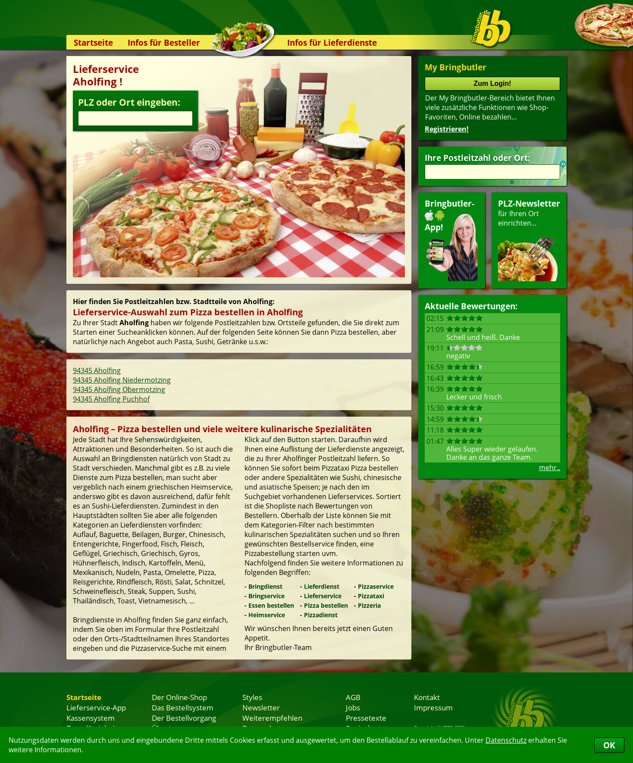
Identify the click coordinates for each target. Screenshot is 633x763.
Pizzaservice (376, 586)
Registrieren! (447, 129)
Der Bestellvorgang (184, 718)
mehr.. (549, 467)
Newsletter (261, 707)
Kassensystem (90, 718)
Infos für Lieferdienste (332, 42)
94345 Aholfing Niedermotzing (122, 380)
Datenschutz (506, 740)
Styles (252, 697)
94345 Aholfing (97, 370)
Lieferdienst (321, 586)
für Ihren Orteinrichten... (529, 239)
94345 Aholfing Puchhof (111, 399)
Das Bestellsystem (182, 707)
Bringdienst (265, 586)
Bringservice (266, 596)
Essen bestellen (271, 605)
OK (609, 745)
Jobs (353, 707)
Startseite (93, 42)
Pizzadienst (321, 615)
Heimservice (266, 615)
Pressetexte (366, 718)
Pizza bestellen (326, 605)
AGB (353, 697)
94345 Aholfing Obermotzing (119, 389)
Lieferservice (323, 596)
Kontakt (427, 697)
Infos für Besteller (164, 42)
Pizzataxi (371, 596)
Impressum (433, 707)
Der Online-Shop (179, 697)
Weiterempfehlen (272, 718)
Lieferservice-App (96, 707)
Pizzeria (369, 605)
